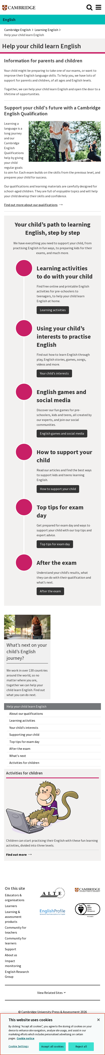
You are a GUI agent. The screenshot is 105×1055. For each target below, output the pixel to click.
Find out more (16, 854)
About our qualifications (26, 713)
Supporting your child (24, 734)
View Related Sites (50, 993)
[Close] (98, 1019)
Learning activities (22, 720)
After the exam (19, 749)
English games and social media (62, 444)
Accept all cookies (52, 1046)
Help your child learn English (26, 706)
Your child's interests (23, 728)
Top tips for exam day (24, 742)
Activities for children (24, 763)
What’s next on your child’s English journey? (27, 651)
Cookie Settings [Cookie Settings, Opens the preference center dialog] (18, 1046)
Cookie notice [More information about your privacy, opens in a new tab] (25, 1038)
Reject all (81, 1046)
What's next (17, 756)
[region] (52, 1034)
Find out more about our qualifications (31, 205)
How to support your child (58, 499)
